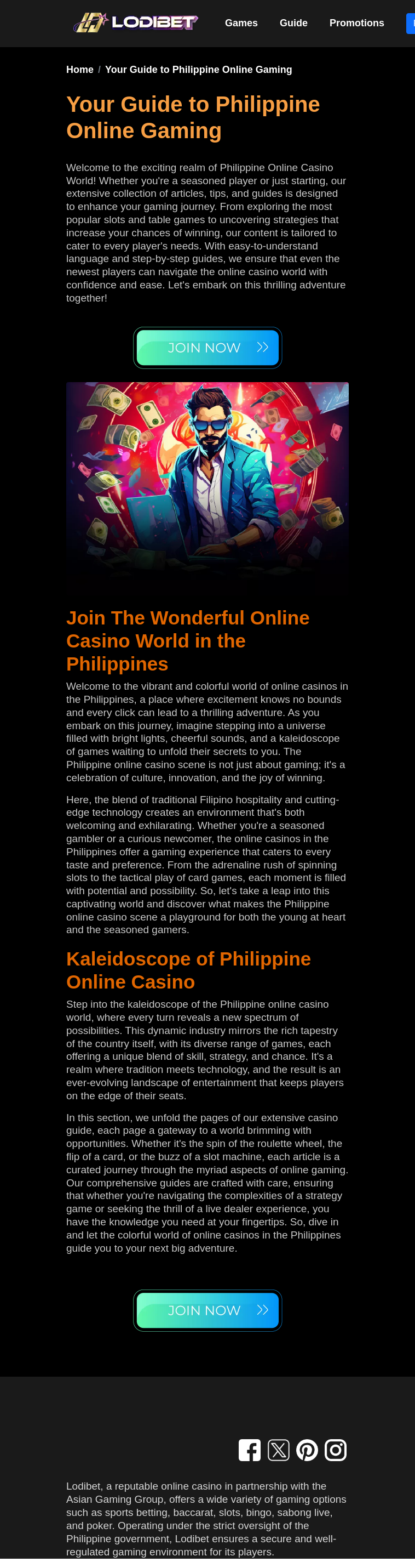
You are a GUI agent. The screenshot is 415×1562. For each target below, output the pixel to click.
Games (241, 23)
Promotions (357, 23)
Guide (294, 23)
